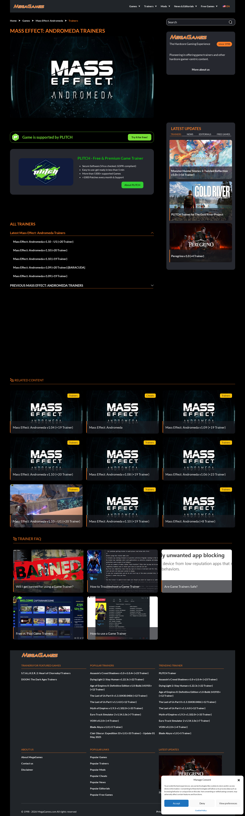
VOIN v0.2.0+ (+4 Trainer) (104, 720)
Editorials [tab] (205, 134)
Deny (202, 803)
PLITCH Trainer (167, 673)
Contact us (27, 763)
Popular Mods (98, 769)
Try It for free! (139, 137)
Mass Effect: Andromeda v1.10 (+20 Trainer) (40, 250)
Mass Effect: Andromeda (49, 20)
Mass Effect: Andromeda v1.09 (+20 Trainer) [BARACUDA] (49, 267)
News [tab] (190, 134)
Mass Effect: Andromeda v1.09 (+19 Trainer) (40, 276)
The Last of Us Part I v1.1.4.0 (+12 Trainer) (113, 701)
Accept (176, 803)
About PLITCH (132, 184)
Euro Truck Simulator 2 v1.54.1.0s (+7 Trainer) (115, 714)
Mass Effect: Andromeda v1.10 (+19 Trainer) (40, 259)
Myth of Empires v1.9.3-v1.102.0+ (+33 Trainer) (116, 708)
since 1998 (224, 43)
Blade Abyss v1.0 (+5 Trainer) (106, 726)
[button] (238, 779)
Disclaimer (27, 769)
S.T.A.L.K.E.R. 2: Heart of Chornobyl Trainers (46, 673)
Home (13, 20)
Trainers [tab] (176, 134)
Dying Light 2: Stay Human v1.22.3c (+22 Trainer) (117, 679)
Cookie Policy (201, 810)
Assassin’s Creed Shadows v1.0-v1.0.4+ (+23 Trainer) (119, 673)
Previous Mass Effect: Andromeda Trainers (46, 285)
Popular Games (98, 757)
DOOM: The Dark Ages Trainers (39, 679)
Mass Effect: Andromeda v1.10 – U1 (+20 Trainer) (43, 241)
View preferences (228, 803)
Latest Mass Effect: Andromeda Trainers (37, 233)
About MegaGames (32, 757)
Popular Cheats (98, 775)
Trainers (73, 20)
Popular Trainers (99, 763)
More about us (201, 69)
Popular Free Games (101, 794)
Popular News (98, 782)
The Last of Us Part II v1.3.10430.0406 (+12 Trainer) (118, 695)
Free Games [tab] (223, 134)
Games (26, 20)
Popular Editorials (100, 788)
